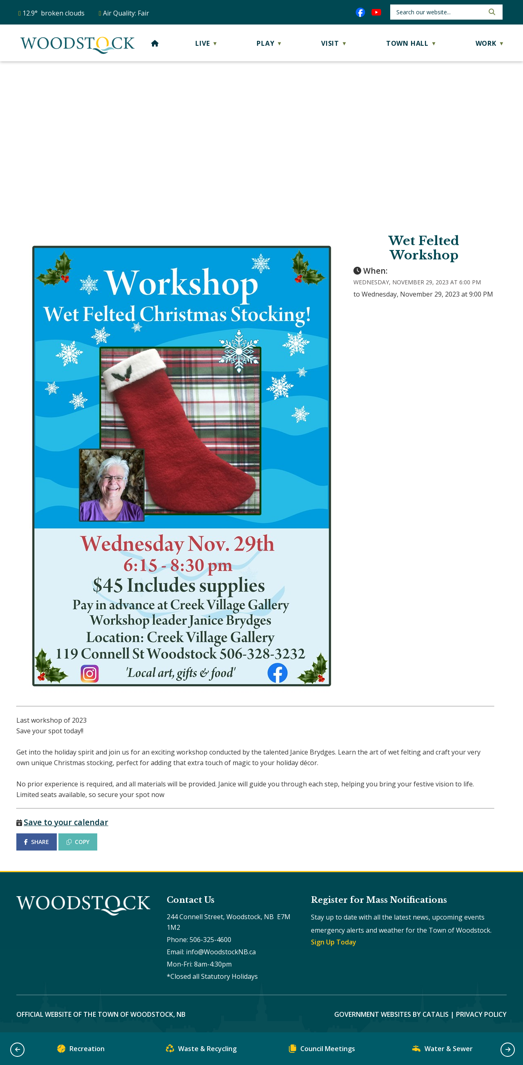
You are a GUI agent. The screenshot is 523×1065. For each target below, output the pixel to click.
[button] (491, 12)
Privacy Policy (481, 1014)
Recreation (81, 1050)
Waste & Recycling (201, 1050)
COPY (78, 842)
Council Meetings (322, 1050)
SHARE (36, 842)
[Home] (155, 43)
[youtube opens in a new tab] (376, 12)
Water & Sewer (442, 1050)
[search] (439, 12)
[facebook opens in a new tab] (360, 12)
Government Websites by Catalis (391, 1014)
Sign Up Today (333, 942)
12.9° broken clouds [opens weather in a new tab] (53, 13)
